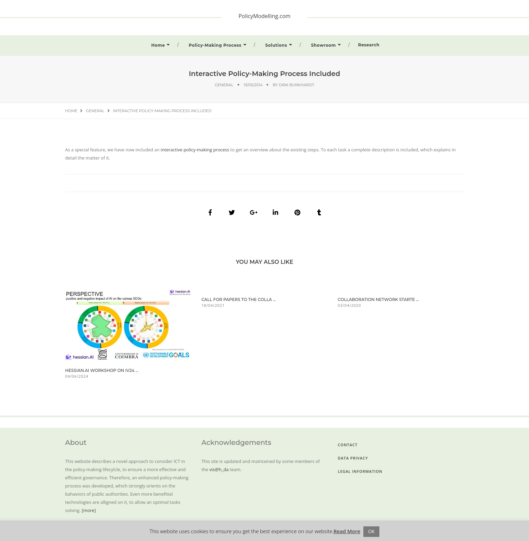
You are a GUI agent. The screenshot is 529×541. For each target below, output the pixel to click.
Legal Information (360, 471)
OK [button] (371, 531)
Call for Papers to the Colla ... (238, 299)
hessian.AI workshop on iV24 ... (101, 370)
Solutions (276, 45)
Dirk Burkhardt (296, 84)
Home (158, 45)
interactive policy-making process (194, 150)
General (224, 84)
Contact (348, 444)
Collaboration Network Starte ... (378, 299)
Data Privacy (353, 458)
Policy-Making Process (215, 45)
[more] (89, 510)
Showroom (323, 45)
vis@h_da (218, 469)
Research (369, 44)
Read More (347, 531)
